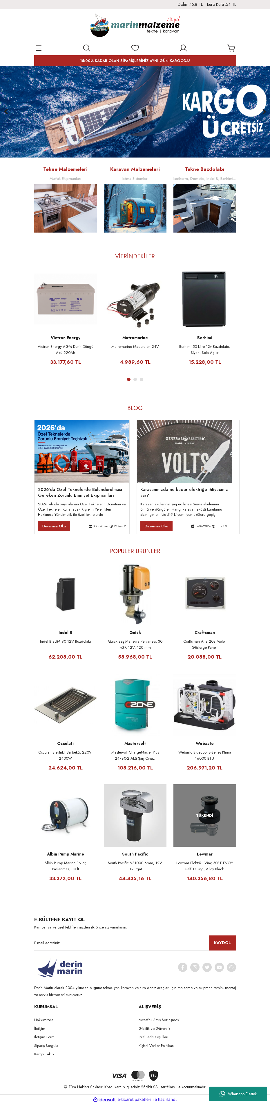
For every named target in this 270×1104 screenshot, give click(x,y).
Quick (135, 632)
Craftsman (205, 632)
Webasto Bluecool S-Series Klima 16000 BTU (204, 755)
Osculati (65, 743)
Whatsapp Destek (238, 1094)
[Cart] (231, 48)
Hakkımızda (43, 1020)
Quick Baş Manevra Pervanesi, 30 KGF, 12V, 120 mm (135, 644)
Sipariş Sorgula (46, 1045)
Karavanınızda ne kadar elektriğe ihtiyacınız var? (184, 492)
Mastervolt (135, 743)
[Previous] (6, 112)
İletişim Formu (45, 1037)
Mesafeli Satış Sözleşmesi (159, 1020)
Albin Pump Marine (65, 854)
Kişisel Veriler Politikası (156, 1045)
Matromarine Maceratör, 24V (135, 346)
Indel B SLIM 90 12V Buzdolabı (65, 641)
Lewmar (205, 854)
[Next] (264, 112)
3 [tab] (141, 379)
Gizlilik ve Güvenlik (154, 1028)
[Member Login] (183, 48)
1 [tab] (129, 379)
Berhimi (204, 338)
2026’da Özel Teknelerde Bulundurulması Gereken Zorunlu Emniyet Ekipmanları (80, 492)
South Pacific (135, 854)
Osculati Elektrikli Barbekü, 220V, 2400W (65, 755)
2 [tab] (135, 379)
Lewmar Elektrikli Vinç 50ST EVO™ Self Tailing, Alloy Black (204, 866)
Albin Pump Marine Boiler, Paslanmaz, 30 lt (65, 866)
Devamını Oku (54, 526)
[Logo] (135, 26)
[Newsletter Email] (135, 943)
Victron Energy (65, 338)
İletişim (39, 1028)
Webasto (205, 743)
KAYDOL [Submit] (222, 943)
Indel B (65, 632)
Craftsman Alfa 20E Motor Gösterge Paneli (204, 644)
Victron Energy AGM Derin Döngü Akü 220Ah (65, 349)
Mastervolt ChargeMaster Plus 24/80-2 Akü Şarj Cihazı (135, 755)
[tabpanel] (65, 320)
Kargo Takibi (44, 1054)
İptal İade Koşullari (153, 1037)
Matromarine (135, 338)
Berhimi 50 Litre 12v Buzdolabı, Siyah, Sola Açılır (204, 349)
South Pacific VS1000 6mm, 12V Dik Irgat (135, 866)
